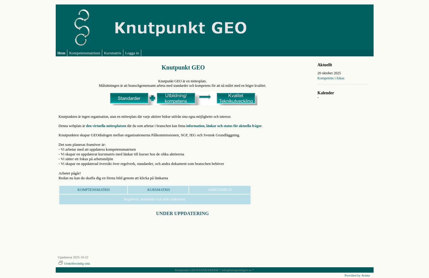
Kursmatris (112, 53)
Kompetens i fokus (331, 78)
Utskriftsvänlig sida (74, 263)
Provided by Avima (357, 275)
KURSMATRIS (158, 190)
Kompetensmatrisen (84, 53)
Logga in (132, 53)
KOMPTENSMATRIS (93, 190)
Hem (61, 53)
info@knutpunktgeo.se (236, 270)
